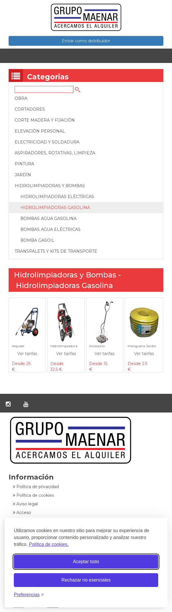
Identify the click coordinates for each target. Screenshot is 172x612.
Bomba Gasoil (37, 240)
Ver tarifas (27, 353)
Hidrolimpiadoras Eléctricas (57, 196)
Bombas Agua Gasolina (48, 218)
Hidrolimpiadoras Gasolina (55, 207)
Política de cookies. (48, 544)
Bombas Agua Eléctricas (50, 229)
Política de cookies (33, 495)
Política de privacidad (36, 486)
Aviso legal (25, 504)
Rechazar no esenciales (86, 580)
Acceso (22, 512)
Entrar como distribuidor (86, 40)
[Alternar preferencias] (29, 595)
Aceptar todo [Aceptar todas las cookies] (86, 561)
